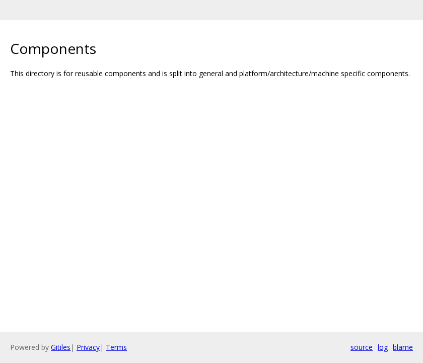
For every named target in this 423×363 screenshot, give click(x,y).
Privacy (88, 347)
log (383, 347)
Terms (116, 347)
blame (403, 347)
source (361, 347)
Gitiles (60, 347)
